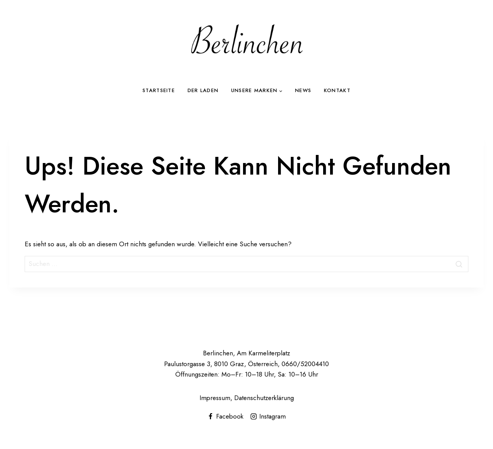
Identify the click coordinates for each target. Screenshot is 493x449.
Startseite (159, 90)
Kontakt (337, 90)
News (303, 90)
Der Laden (203, 90)
